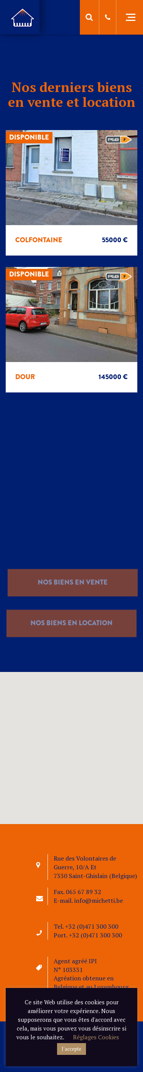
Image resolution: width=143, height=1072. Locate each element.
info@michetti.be (98, 900)
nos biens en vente (73, 593)
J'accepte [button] (71, 1048)
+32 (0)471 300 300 (91, 926)
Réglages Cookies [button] (96, 1037)
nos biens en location (71, 633)
